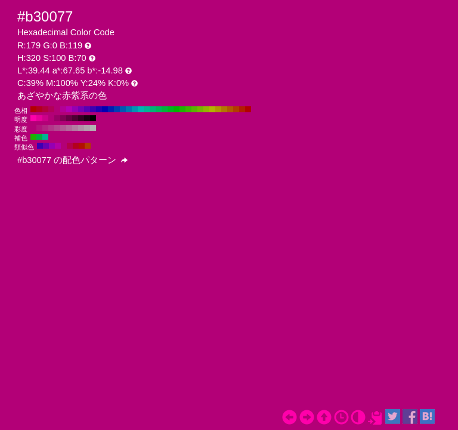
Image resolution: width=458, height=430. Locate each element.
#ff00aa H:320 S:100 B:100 (33, 118)
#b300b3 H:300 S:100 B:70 (69, 109)
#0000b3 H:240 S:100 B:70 (105, 109)
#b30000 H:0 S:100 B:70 (248, 109)
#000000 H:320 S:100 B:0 (93, 118)
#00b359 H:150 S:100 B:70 (159, 109)
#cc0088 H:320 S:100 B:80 (45, 118)
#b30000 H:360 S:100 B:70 (33, 109)
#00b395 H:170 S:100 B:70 (147, 109)
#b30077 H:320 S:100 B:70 (57, 109)
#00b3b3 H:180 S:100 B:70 (141, 109)
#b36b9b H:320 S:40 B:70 (69, 128)
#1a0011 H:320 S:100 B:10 (87, 118)
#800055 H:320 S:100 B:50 (63, 118)
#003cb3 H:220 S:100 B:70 (117, 109)
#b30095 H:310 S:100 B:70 (63, 109)
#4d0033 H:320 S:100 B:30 (75, 118)
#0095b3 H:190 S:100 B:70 (135, 109)
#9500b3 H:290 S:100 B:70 (75, 109)
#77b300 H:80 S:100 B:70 (200, 109)
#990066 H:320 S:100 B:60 (57, 118)
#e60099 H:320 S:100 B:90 (39, 118)
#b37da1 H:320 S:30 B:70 (75, 128)
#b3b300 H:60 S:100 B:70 (212, 109)
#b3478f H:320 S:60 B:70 (57, 128)
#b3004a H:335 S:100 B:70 (70, 146)
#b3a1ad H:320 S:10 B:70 (87, 128)
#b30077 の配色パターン (72, 160)
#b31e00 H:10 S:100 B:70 (242, 109)
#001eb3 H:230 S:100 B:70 (111, 109)
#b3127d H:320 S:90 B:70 (39, 128)
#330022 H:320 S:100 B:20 (81, 118)
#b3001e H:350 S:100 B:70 (39, 109)
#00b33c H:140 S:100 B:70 (165, 109)
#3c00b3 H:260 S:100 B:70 (93, 109)
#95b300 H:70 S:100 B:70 (206, 109)
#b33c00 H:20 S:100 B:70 (236, 109)
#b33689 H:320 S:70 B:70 (51, 128)
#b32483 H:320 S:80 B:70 (45, 128)
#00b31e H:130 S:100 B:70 (171, 109)
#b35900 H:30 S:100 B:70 (230, 109)
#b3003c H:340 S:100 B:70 (45, 109)
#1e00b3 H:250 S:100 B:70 (99, 109)
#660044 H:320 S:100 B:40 (69, 118)
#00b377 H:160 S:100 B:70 (153, 109)
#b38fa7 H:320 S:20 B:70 (81, 128)
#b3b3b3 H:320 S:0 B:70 (93, 128)
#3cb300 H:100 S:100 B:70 (188, 109)
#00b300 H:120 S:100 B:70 (177, 109)
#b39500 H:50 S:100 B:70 (218, 109)
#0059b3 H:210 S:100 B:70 (123, 109)
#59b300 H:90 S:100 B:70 (194, 109)
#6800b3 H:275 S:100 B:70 (46, 146)
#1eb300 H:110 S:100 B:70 (182, 109)
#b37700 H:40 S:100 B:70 (224, 109)
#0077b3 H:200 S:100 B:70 (129, 109)
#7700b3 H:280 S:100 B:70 (81, 109)
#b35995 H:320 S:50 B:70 (63, 128)
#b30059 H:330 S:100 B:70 (51, 109)
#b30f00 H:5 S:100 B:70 (82, 146)
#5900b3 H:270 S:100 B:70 (87, 109)
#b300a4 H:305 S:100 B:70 (58, 146)
